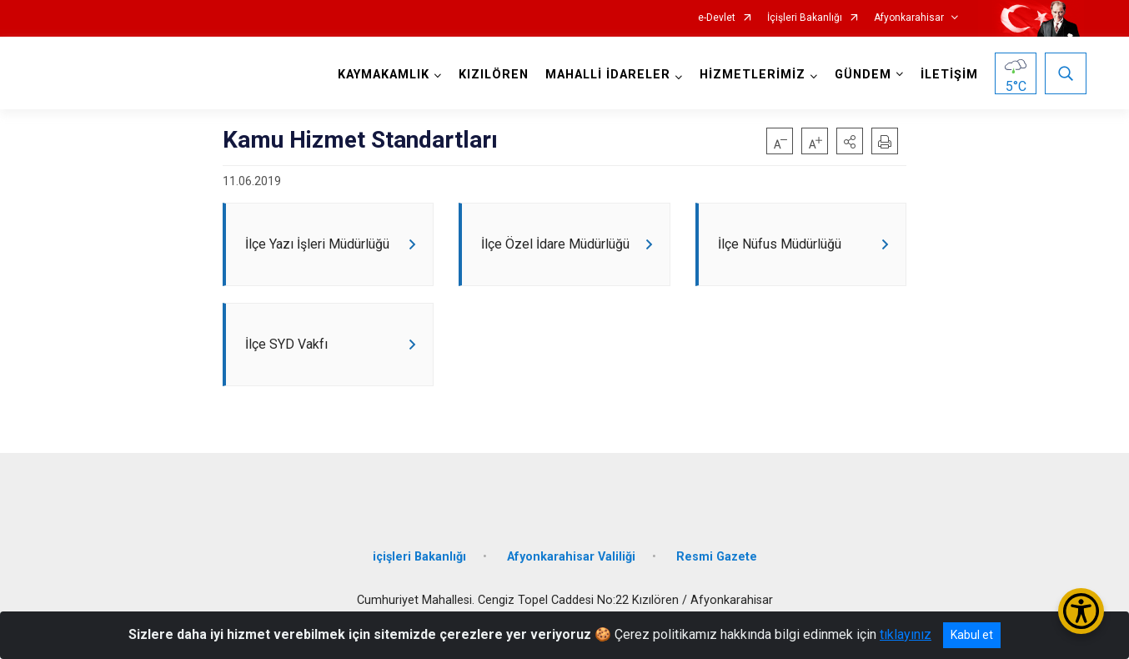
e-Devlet (716, 18)
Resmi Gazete (716, 572)
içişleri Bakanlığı (419, 572)
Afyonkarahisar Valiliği (571, 572)
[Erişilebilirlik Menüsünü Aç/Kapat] (1081, 611)
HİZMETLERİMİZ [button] (750, 75)
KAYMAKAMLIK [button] (381, 75)
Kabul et (972, 634)
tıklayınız (905, 634)
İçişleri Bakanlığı (804, 18)
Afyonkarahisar (909, 18)
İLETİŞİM (947, 75)
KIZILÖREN (491, 75)
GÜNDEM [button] (860, 75)
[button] (849, 141)
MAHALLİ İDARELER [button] (605, 75)
